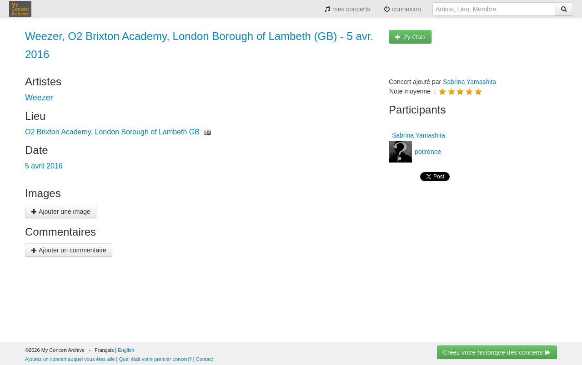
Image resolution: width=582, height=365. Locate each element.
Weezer (39, 97)
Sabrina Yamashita (469, 81)
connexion (402, 9)
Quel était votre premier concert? (155, 359)
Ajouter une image (60, 211)
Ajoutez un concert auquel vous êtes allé (70, 359)
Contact (204, 359)
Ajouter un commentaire (68, 250)
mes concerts (347, 9)
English (126, 350)
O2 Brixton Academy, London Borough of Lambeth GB (112, 132)
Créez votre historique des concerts (497, 352)
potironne (427, 151)
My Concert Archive (20, 9)
